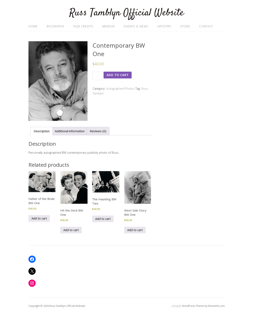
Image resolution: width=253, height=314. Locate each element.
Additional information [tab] (70, 131)
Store (185, 26)
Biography (55, 26)
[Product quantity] (98, 76)
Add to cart (118, 75)
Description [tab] (41, 131)
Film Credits (83, 26)
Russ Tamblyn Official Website (126, 13)
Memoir (108, 26)
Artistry (164, 26)
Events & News (136, 26)
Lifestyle (176, 306)
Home (33, 26)
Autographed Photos (120, 88)
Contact (206, 26)
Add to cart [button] (39, 218)
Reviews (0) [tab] (98, 131)
